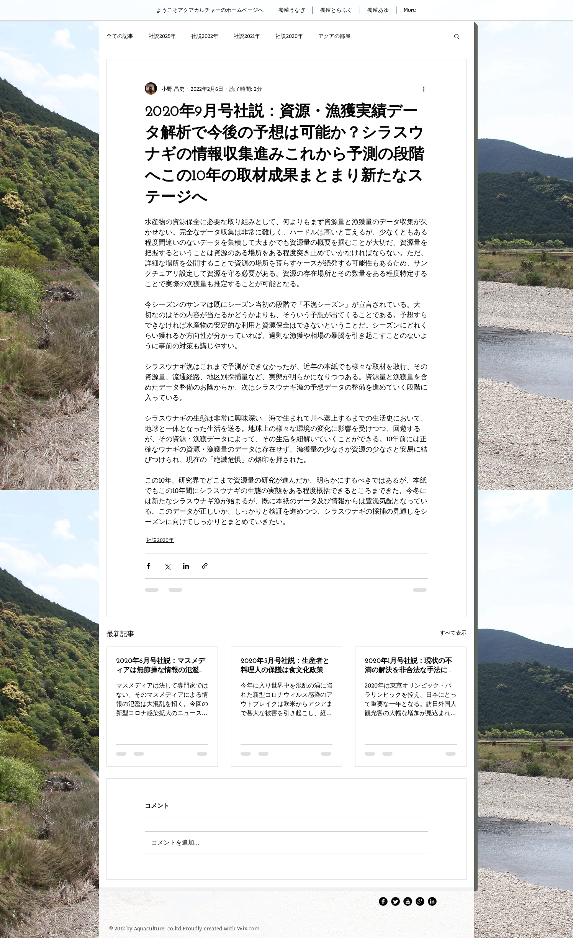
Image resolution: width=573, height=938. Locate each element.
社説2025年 (162, 35)
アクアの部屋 (334, 35)
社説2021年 (247, 35)
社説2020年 (289, 35)
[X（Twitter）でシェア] (167, 566)
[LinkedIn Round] (432, 901)
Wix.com (248, 928)
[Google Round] (420, 901)
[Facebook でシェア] (148, 566)
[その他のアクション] (423, 88)
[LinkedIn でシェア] (186, 566)
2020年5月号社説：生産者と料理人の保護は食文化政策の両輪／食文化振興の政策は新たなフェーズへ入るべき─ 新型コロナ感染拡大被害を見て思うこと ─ (285, 666)
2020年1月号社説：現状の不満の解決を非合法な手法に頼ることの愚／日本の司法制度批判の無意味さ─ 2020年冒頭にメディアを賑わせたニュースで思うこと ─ (411, 666)
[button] (456, 36)
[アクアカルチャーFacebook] (383, 901)
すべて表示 (453, 632)
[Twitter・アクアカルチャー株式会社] (395, 901)
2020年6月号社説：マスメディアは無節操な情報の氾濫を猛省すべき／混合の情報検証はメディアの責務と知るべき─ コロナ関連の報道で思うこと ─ (161, 666)
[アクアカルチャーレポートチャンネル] (407, 901)
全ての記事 (119, 35)
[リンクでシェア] (204, 566)
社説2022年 (204, 35)
